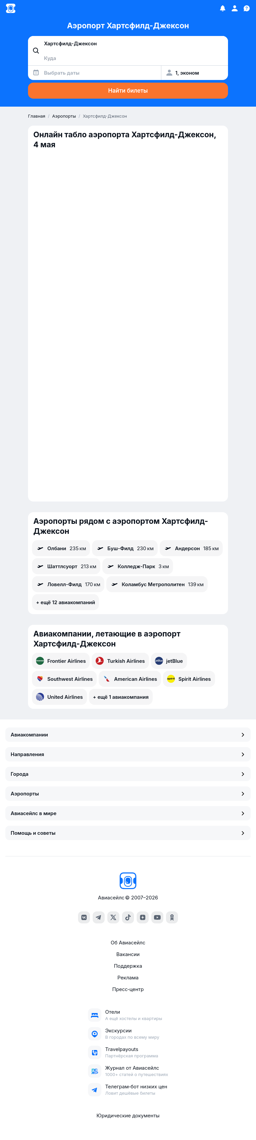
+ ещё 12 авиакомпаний (65, 602)
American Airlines (130, 679)
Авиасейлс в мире (128, 813)
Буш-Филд (125, 548)
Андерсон (191, 548)
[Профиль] (235, 8)
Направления (128, 754)
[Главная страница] (10, 8)
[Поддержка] (247, 8)
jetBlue (169, 661)
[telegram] (99, 917)
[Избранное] (223, 8)
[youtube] (157, 917)
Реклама (127, 977)
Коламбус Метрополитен (157, 584)
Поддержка (128, 966)
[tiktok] (128, 917)
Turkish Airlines (120, 661)
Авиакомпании (128, 734)
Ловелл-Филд (68, 584)
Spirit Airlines (189, 679)
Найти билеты (128, 90)
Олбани (61, 548)
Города (128, 774)
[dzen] (143, 917)
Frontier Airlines (61, 661)
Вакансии (128, 954)
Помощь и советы (128, 833)
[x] (113, 917)
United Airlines (59, 697)
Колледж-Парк (137, 566)
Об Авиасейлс (128, 942)
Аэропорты (128, 793)
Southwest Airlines (64, 679)
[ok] (172, 917)
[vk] (84, 917)
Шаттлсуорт (66, 566)
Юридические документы (127, 1115)
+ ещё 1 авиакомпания (121, 697)
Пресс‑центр (128, 989)
